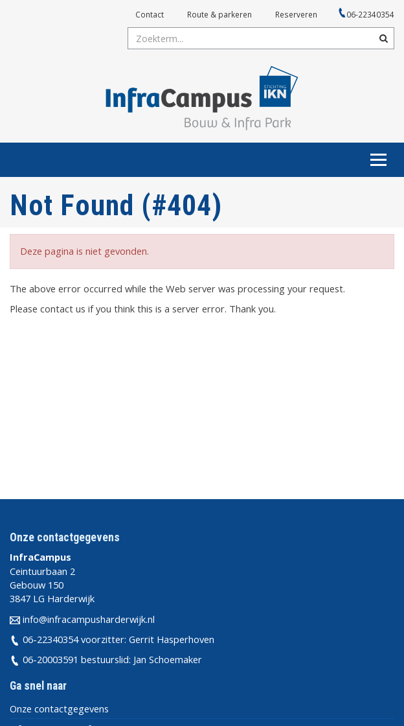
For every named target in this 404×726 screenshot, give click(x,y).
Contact (149, 14)
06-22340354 (370, 14)
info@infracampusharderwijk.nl (89, 619)
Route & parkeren (219, 14)
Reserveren (296, 14)
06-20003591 (50, 659)
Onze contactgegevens (59, 708)
